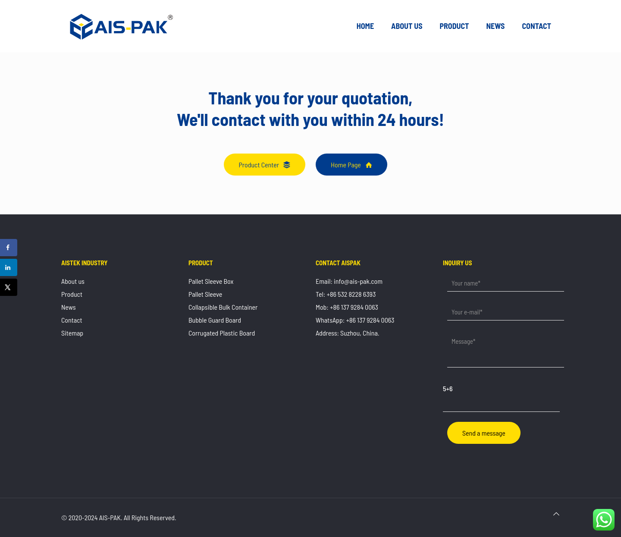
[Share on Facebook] (8, 247)
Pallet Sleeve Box (210, 281)
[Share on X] (8, 287)
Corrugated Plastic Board (221, 333)
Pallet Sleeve (205, 294)
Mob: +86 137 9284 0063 (347, 307)
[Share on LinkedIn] (8, 267)
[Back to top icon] (556, 513)
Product (71, 294)
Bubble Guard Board (214, 320)
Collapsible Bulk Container (222, 307)
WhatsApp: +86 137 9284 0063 (355, 320)
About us (73, 281)
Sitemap (72, 333)
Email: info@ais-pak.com (349, 281)
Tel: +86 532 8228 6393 (346, 294)
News (68, 307)
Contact (71, 320)
